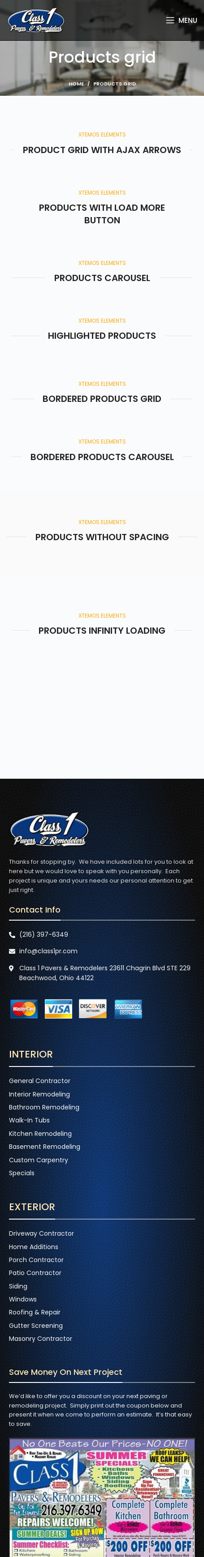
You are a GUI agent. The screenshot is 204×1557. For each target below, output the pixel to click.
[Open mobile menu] (181, 20)
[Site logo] (36, 19)
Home (76, 83)
